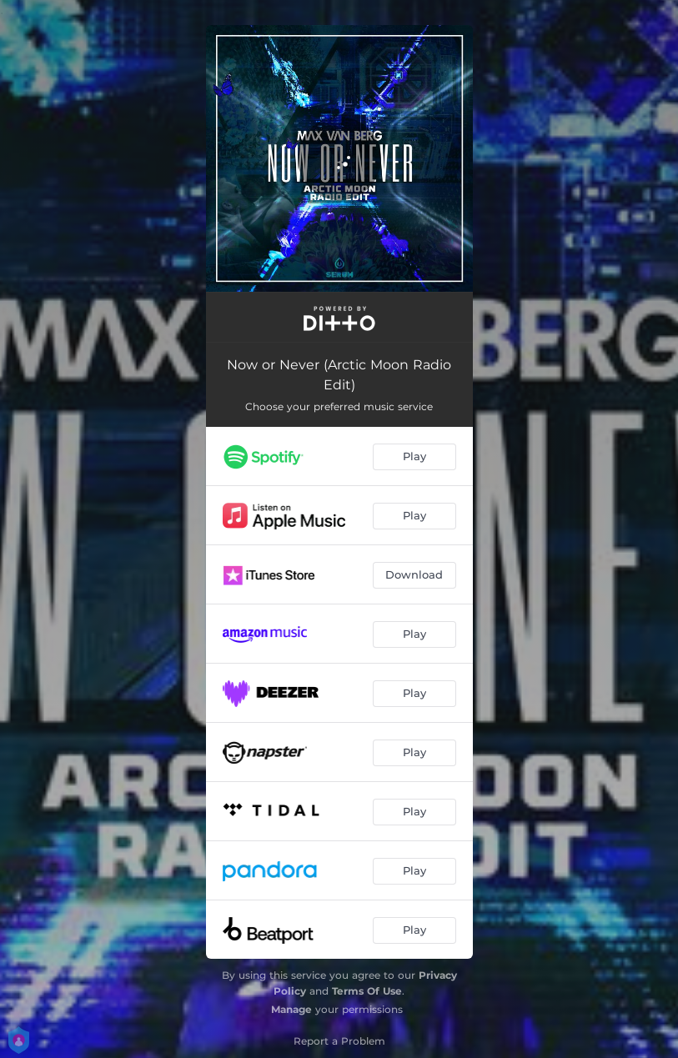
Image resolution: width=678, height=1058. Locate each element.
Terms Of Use (367, 991)
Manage (291, 1009)
